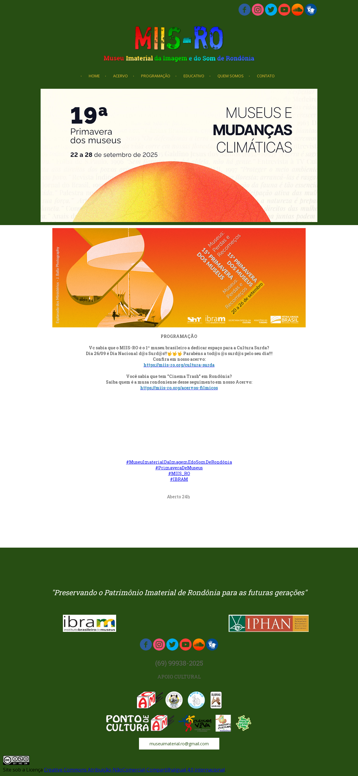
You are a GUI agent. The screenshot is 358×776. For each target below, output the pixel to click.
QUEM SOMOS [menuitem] (231, 76)
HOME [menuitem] (94, 76)
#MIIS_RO (179, 473)
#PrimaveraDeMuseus (179, 468)
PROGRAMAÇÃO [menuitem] (155, 76)
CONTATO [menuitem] (266, 76)
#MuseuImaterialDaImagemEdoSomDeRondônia (179, 462)
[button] (179, 744)
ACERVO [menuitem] (120, 76)
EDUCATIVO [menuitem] (194, 76)
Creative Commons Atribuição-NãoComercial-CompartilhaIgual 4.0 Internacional (134, 769)
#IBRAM (179, 479)
